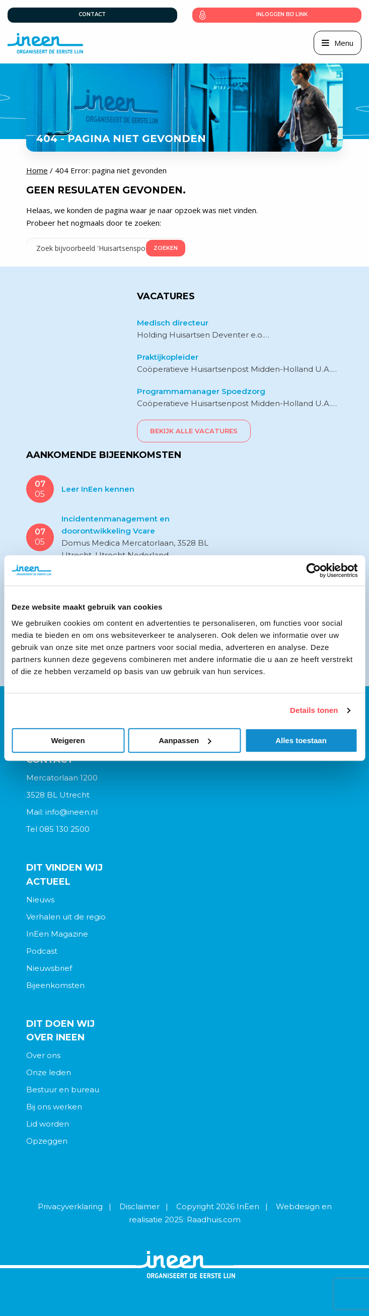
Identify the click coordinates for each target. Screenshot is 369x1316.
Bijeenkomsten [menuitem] (55, 985)
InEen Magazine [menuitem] (57, 934)
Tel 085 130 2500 (58, 829)
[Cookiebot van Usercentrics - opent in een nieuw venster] (313, 570)
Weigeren (68, 740)
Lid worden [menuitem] (47, 1124)
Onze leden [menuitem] (48, 1072)
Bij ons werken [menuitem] (54, 1106)
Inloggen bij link (282, 14)
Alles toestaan (301, 740)
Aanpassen (185, 740)
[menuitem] (184, 899)
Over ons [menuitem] (43, 1055)
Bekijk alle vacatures (194, 431)
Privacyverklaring (70, 1206)
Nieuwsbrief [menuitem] (49, 968)
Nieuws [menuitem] (40, 899)
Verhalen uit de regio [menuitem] (66, 917)
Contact (92, 14)
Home (37, 170)
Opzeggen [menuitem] (46, 1141)
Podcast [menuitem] (41, 951)
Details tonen (314, 710)
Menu (343, 43)
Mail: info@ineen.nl (62, 812)
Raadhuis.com (214, 1219)
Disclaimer (139, 1206)
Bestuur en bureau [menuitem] (62, 1089)
